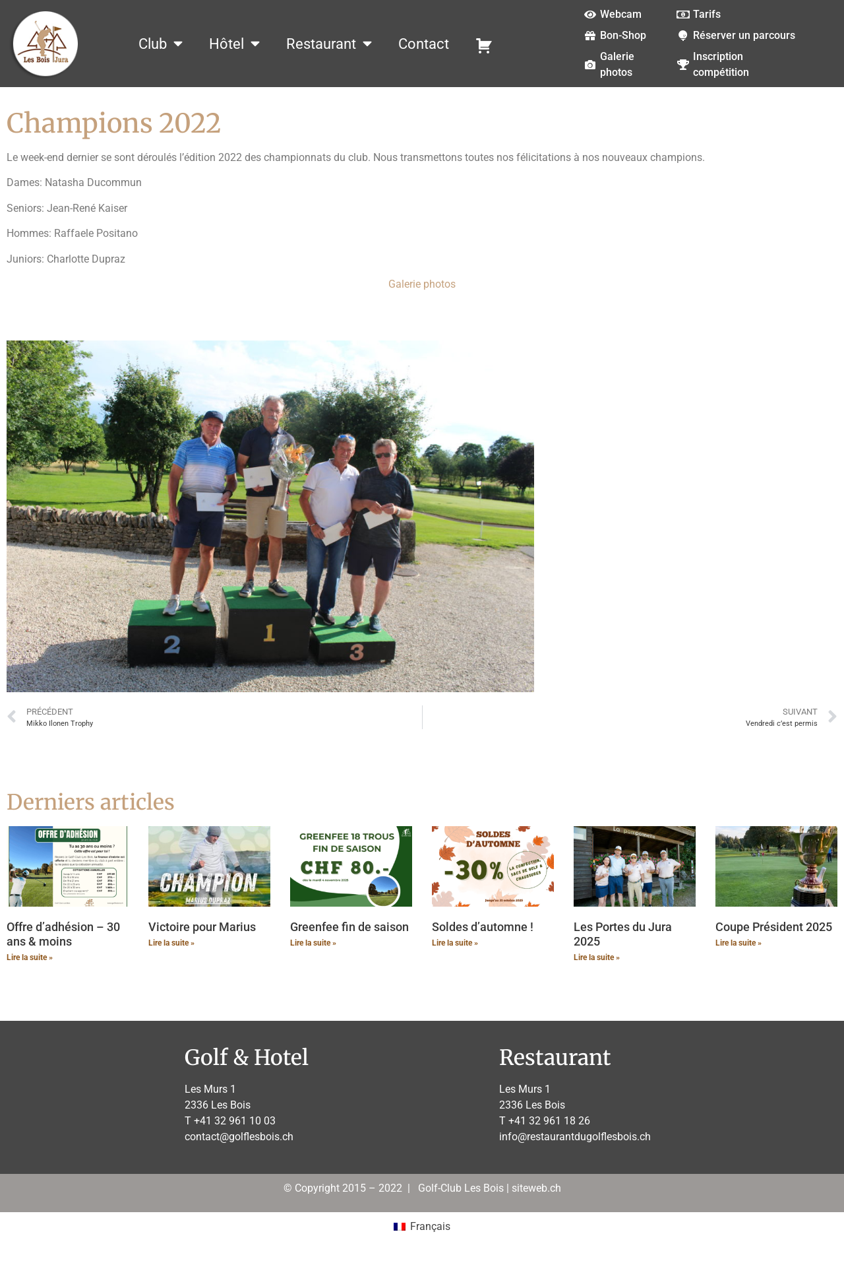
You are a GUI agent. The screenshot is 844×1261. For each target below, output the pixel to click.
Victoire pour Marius (202, 927)
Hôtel (234, 43)
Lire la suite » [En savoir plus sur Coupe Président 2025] (738, 943)
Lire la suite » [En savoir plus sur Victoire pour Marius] (171, 943)
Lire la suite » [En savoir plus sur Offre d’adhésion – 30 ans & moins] (30, 957)
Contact (423, 43)
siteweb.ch (536, 1188)
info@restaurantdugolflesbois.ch (575, 1136)
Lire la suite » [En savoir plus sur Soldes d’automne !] (455, 943)
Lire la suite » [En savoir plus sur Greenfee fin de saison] (313, 943)
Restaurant (329, 43)
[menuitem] (421, 1226)
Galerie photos (422, 284)
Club (160, 43)
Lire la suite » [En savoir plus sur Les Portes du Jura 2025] (597, 957)
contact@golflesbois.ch (239, 1136)
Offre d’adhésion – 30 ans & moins (63, 934)
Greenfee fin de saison (349, 927)
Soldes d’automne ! (482, 927)
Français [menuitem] (430, 1226)
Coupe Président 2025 (773, 927)
